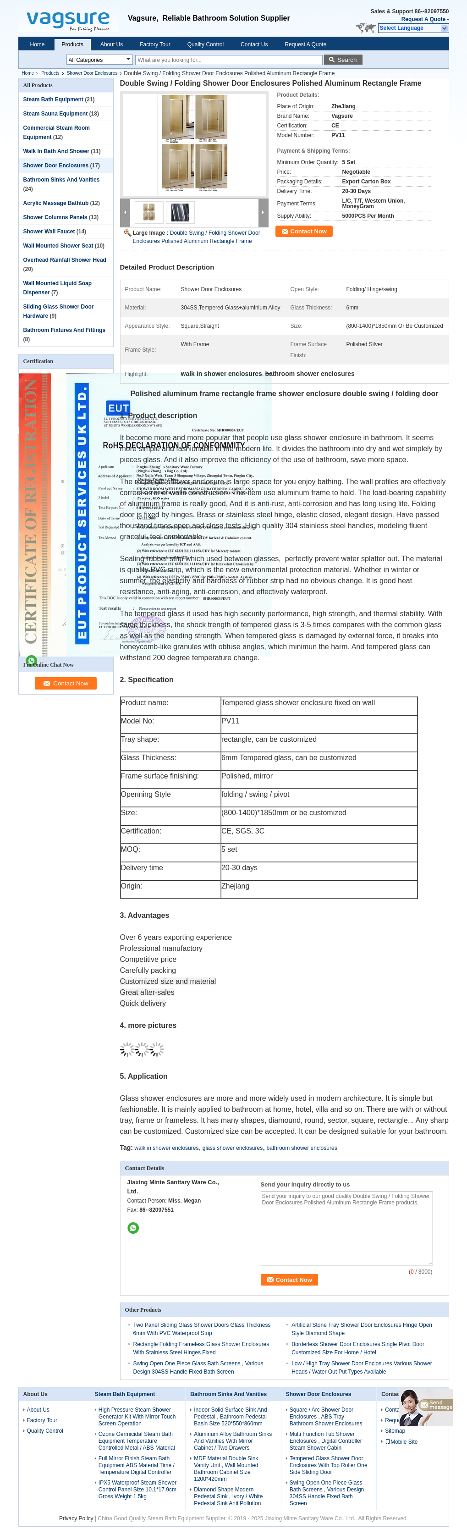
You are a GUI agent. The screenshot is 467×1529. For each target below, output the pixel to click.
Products (72, 44)
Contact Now (309, 231)
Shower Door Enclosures (92, 73)
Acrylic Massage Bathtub (56, 203)
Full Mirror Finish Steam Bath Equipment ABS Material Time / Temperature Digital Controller (137, 1465)
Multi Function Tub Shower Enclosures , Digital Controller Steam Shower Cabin (326, 1441)
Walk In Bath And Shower (56, 151)
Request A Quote (423, 19)
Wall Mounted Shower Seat (58, 246)
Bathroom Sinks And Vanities (61, 180)
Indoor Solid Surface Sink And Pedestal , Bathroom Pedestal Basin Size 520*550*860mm (230, 1417)
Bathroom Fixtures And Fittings (64, 330)
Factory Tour (155, 44)
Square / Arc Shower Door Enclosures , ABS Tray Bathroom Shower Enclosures (326, 1417)
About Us (111, 44)
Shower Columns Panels (55, 217)
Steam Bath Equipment (53, 99)
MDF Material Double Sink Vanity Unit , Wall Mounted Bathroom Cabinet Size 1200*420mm (226, 1468)
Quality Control (205, 44)
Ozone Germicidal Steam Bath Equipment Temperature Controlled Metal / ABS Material (137, 1441)
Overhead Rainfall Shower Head (64, 260)
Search (347, 59)
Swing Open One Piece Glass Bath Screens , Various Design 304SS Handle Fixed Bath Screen (327, 1493)
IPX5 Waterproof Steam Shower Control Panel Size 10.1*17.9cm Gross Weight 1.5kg (137, 1489)
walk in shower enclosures (166, 1148)
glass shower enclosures (233, 1148)
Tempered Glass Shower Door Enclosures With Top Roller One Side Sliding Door (329, 1465)
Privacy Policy (76, 1518)
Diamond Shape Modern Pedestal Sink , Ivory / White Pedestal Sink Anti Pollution (228, 1496)
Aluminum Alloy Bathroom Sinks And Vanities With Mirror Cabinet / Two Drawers (233, 1441)
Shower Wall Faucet (49, 231)
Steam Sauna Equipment (55, 113)
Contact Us (254, 44)
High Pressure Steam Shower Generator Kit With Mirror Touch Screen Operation (137, 1417)
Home (37, 44)
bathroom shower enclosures (302, 1148)
